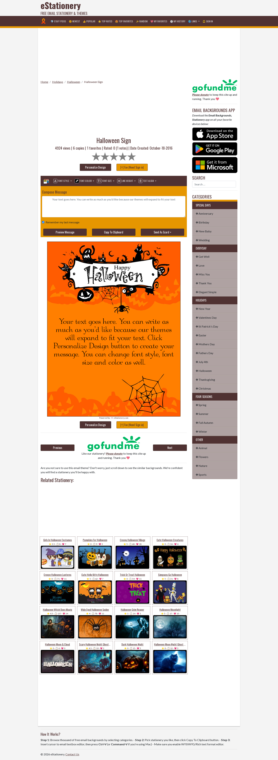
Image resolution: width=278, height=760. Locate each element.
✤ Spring (201, 405)
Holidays (57, 81)
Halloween (73, 81)
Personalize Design (95, 167)
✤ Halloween (204, 370)
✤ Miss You (203, 274)
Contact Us (72, 754)
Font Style (61, 181)
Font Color (83, 181)
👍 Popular (89, 21)
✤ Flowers (202, 457)
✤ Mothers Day (205, 344)
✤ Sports (201, 474)
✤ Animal (201, 448)
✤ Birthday (202, 222)
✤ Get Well (202, 256)
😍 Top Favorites (124, 21)
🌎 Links (193, 21)
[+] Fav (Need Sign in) (132, 167)
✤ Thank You (204, 283)
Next (169, 448)
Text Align (146, 181)
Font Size (104, 181)
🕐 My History (177, 21)
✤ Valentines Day (206, 317)
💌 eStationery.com (119, 418)
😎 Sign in (207, 21)
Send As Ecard (161, 232)
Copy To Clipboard (113, 232)
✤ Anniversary (204, 213)
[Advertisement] (172, 8)
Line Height (125, 181)
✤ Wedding (203, 240)
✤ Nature (201, 465)
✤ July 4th (202, 362)
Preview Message (65, 232)
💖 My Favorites (158, 21)
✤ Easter (201, 335)
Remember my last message (61, 222)
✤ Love (200, 265)
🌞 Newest (74, 21)
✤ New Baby (204, 231)
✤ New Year (203, 308)
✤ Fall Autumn (204, 422)
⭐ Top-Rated (105, 21)
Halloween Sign (93, 81)
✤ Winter (201, 431)
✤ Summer (202, 413)
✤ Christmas (203, 388)
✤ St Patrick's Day (207, 326)
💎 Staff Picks (58, 21)
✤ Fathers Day (204, 353)
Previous (57, 448)
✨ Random (142, 21)
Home (44, 81)
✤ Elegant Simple (206, 292)
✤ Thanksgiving (205, 379)
